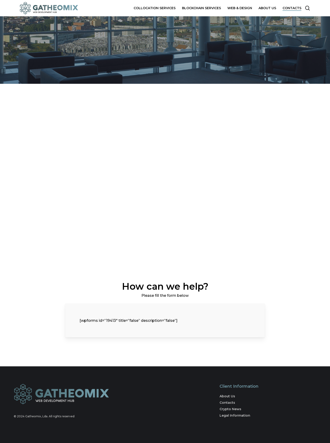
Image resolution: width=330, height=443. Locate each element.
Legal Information (235, 415)
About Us (227, 396)
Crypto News (230, 409)
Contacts (227, 403)
